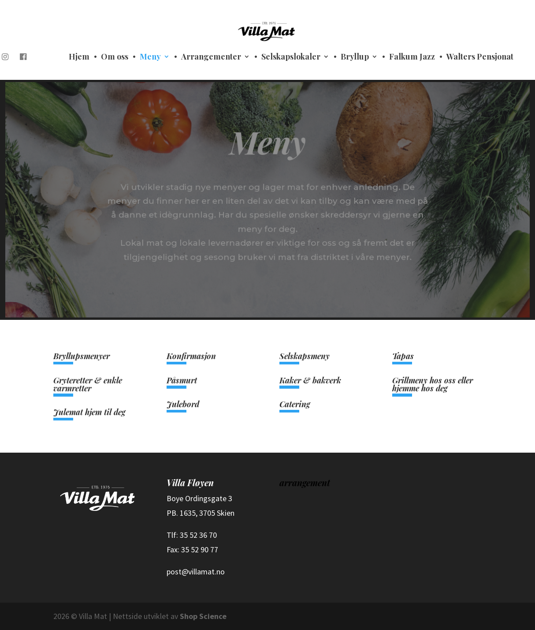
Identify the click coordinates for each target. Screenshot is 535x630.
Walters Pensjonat (479, 57)
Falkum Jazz (412, 57)
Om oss (114, 57)
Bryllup (355, 57)
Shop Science (203, 616)
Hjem (79, 57)
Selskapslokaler (290, 57)
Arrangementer (211, 57)
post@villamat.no (196, 571)
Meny (150, 57)
